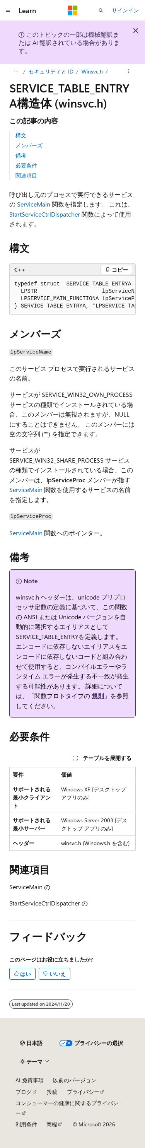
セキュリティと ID (51, 71)
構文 (20, 135)
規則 (98, 696)
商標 (51, 1124)
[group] (72, 295)
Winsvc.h (92, 71)
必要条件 (26, 165)
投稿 (52, 1091)
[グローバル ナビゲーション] (7, 10)
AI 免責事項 (29, 1080)
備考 (20, 155)
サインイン (125, 10)
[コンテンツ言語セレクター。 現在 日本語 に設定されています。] (31, 1043)
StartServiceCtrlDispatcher (44, 214)
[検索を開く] (101, 10)
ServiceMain (33, 204)
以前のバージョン (74, 1080)
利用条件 (26, 1124)
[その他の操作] (129, 71)
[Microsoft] (73, 10)
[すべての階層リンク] (16, 71)
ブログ (23, 1091)
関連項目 (26, 175)
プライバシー (83, 1091)
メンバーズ (29, 145)
